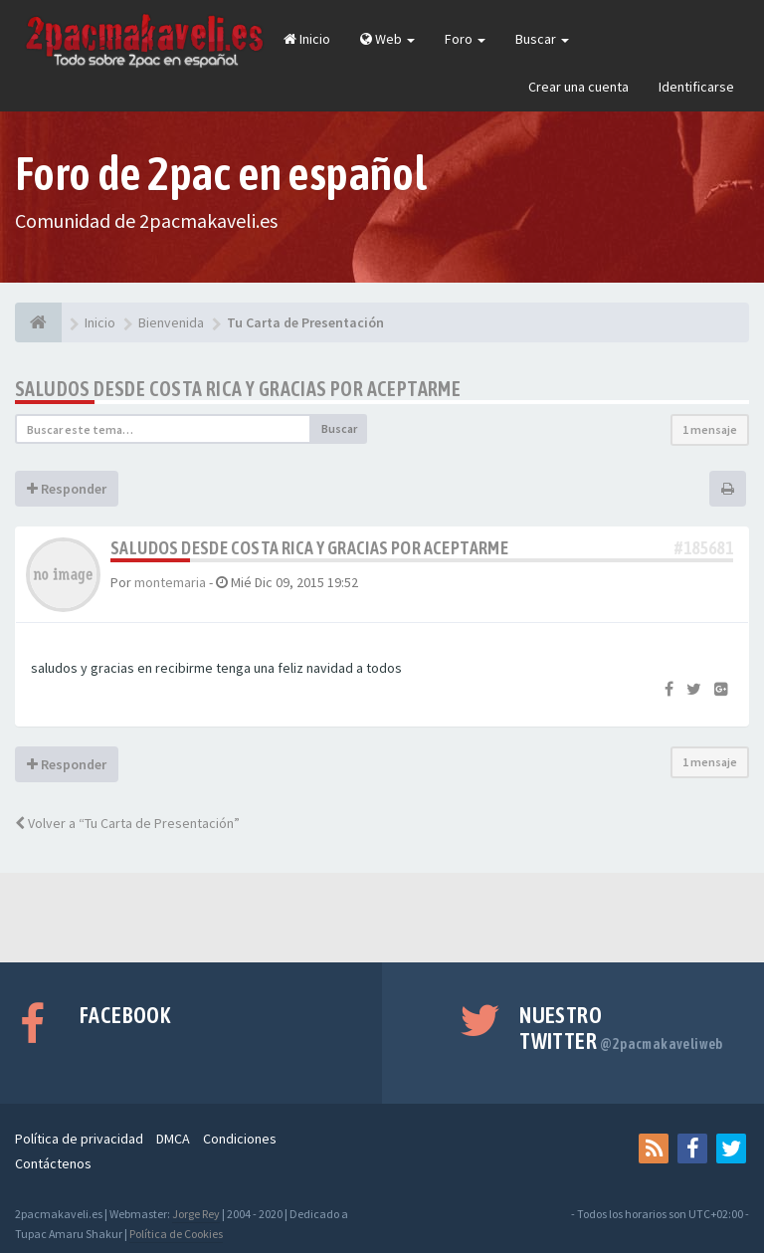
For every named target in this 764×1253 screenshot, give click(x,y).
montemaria (170, 582)
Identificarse (696, 87)
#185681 (703, 547)
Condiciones (240, 1139)
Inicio (307, 39)
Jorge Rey (196, 1213)
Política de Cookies (176, 1233)
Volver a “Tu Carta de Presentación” (127, 823)
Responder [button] (66, 489)
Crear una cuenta (578, 87)
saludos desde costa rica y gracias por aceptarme (238, 388)
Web (387, 39)
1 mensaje (709, 429)
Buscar (542, 39)
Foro (465, 39)
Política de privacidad (79, 1139)
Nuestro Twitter (621, 1028)
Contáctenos (53, 1163)
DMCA (173, 1139)
